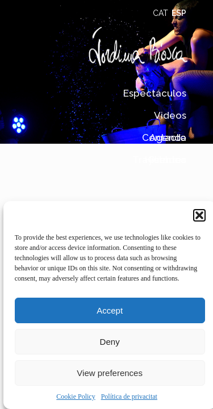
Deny (110, 342)
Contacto (164, 138)
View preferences (110, 373)
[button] (199, 215)
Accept (110, 310)
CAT (160, 13)
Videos (170, 115)
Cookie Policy (75, 396)
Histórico (165, 160)
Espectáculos (154, 93)
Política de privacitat (129, 396)
